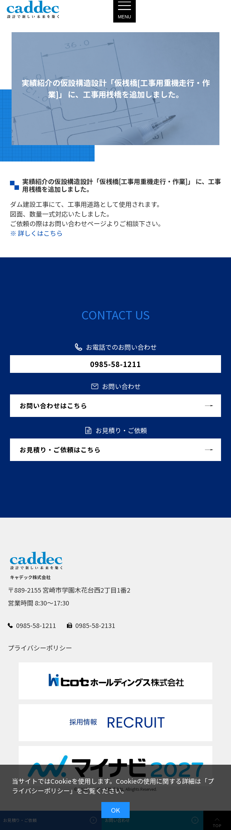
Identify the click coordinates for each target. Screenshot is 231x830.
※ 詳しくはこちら (36, 233)
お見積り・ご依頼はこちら (60, 449)
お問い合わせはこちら (53, 405)
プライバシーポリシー (40, 647)
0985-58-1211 (115, 364)
